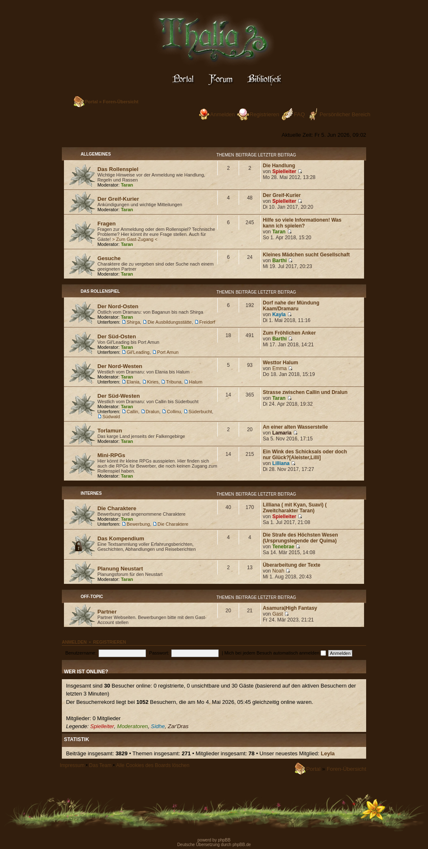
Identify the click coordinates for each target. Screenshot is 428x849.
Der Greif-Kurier (118, 199)
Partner (107, 612)
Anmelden (222, 114)
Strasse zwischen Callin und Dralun (305, 392)
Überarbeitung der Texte (292, 565)
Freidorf (207, 322)
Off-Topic (92, 596)
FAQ (299, 114)
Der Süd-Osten (116, 336)
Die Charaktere (116, 508)
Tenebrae (283, 547)
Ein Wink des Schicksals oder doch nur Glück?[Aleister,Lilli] (305, 454)
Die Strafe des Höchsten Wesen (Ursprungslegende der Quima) (300, 538)
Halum (195, 381)
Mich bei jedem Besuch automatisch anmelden (275, 652)
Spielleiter (284, 171)
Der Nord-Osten (117, 306)
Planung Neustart (120, 568)
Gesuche (109, 258)
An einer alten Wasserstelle (295, 427)
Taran (127, 184)
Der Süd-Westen (118, 396)
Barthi (279, 260)
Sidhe (158, 726)
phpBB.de (241, 844)
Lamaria (281, 433)
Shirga (133, 322)
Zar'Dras (178, 726)
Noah (278, 571)
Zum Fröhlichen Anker (289, 333)
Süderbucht (200, 411)
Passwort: (159, 652)
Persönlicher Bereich (344, 114)
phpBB (224, 840)
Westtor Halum (280, 363)
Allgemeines (96, 154)
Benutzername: (81, 652)
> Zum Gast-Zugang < (134, 239)
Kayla (278, 314)
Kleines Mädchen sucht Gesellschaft (306, 255)
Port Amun (167, 352)
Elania (133, 381)
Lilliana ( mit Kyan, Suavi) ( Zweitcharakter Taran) (295, 508)
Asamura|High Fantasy (290, 608)
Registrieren (264, 114)
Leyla (328, 753)
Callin (132, 411)
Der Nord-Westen (119, 366)
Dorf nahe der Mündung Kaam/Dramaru (291, 306)
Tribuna (173, 381)
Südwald (111, 416)
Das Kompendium (120, 538)
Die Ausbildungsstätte (170, 322)
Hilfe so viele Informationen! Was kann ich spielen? (302, 223)
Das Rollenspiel (117, 169)
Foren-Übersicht (120, 101)
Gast (277, 614)
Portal (91, 101)
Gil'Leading (138, 352)
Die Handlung (279, 166)
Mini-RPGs (111, 455)
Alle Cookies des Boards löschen (152, 765)
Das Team (100, 765)
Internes (91, 493)
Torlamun (109, 430)
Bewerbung (138, 524)
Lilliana (280, 463)
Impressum (72, 765)
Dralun (152, 411)
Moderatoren (132, 726)
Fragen (106, 223)
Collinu (174, 411)
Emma (279, 368)
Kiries (153, 381)
